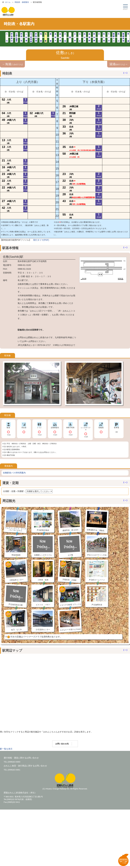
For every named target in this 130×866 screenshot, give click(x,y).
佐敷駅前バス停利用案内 (14, 473)
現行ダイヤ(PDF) (41, 240)
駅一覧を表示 (6, 749)
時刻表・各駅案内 (22, 2)
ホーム (7, 2)
